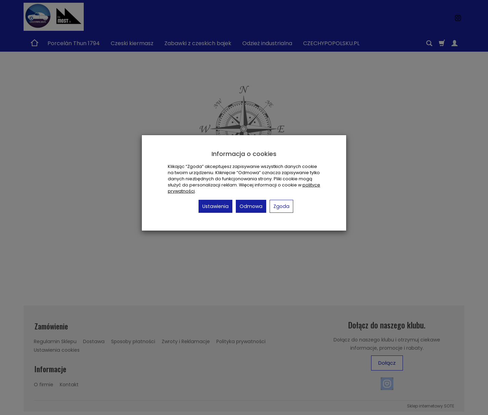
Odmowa (251, 206)
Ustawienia (215, 206)
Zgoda (281, 206)
